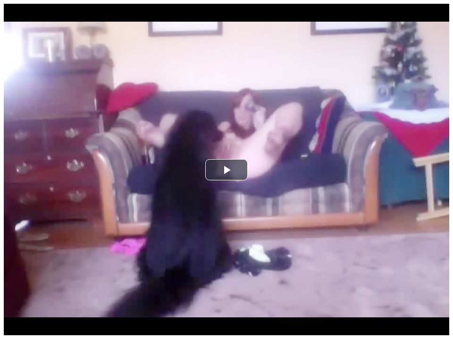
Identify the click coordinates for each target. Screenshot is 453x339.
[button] (226, 169)
